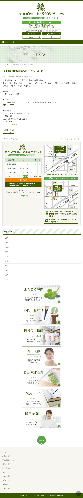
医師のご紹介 (6, 464)
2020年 (6, 266)
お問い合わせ (6, 480)
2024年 (6, 247)
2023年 (6, 252)
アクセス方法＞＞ (10, 124)
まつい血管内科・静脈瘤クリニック (40, 495)
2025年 (6, 243)
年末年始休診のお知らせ (10, 139)
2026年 (6, 238)
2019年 (6, 270)
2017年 (6, 280)
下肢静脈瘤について (8, 460)
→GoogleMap (23, 196)
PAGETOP (41, 440)
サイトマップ (6, 488)
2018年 (6, 275)
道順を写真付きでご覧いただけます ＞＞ (61, 174)
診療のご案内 (6, 456)
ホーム (4, 452)
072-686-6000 (8, 105)
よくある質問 (6, 476)
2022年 (6, 256)
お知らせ (5, 472)
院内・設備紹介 (7, 468)
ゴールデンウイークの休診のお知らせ (69, 139)
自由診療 (5, 484)
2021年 (6, 261)
